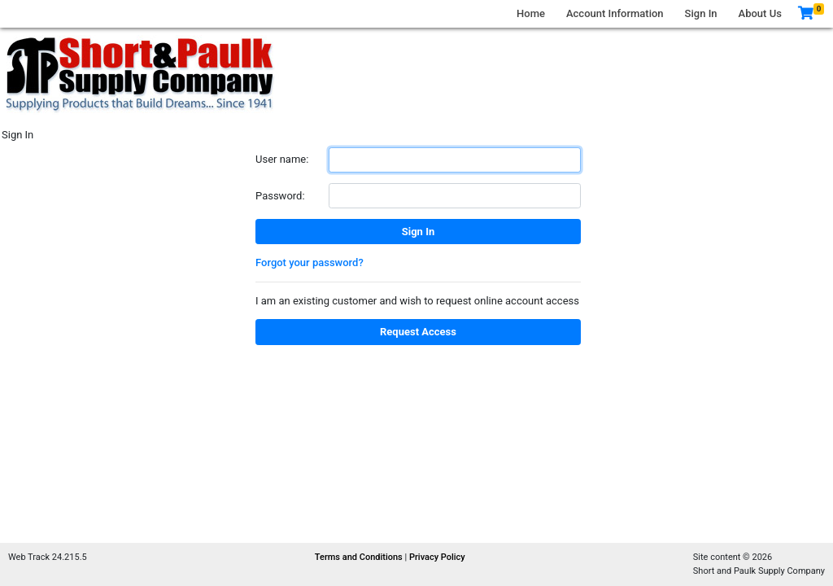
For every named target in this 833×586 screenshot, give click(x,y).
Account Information (615, 13)
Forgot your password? (309, 262)
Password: (280, 196)
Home (531, 13)
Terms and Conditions (360, 557)
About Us (760, 13)
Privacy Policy (437, 557)
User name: (281, 159)
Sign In (701, 13)
